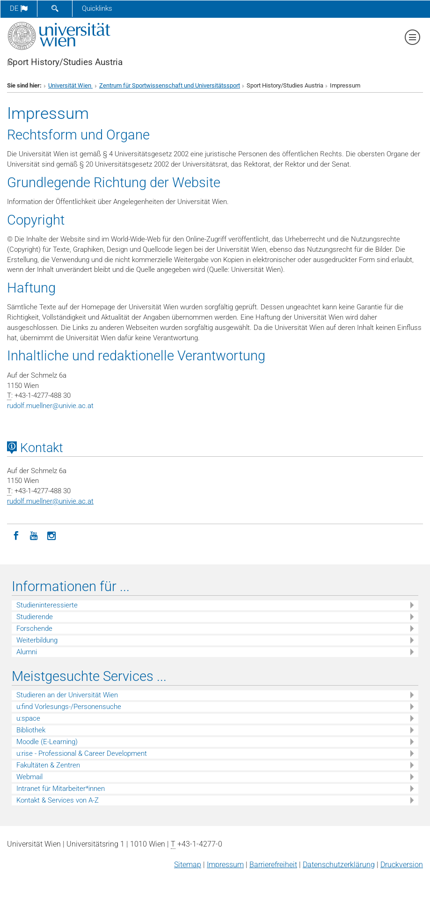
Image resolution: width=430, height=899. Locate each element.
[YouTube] (34, 535)
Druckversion (401, 864)
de (19, 8)
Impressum (225, 864)
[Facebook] (16, 535)
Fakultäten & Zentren (48, 765)
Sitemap (187, 864)
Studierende (34, 617)
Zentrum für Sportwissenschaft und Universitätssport (169, 85)
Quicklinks (97, 8)
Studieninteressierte (47, 605)
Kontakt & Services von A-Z (57, 800)
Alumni (26, 652)
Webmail (29, 777)
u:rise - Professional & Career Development (81, 753)
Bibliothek (30, 730)
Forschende (34, 628)
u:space (28, 718)
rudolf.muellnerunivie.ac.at (50, 406)
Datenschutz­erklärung (339, 864)
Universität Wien (70, 85)
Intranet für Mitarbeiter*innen (60, 788)
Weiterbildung (37, 640)
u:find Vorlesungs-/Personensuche (68, 706)
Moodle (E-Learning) (47, 742)
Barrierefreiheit (273, 864)
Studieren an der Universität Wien (67, 695)
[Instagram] (51, 535)
